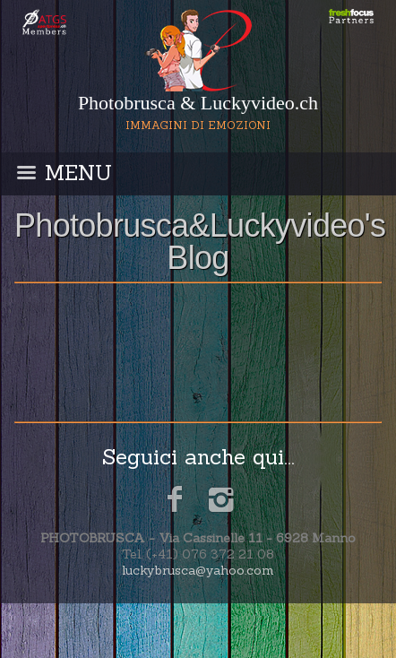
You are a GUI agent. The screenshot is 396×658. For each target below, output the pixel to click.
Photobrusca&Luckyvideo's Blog (199, 241)
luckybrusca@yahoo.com (198, 570)
